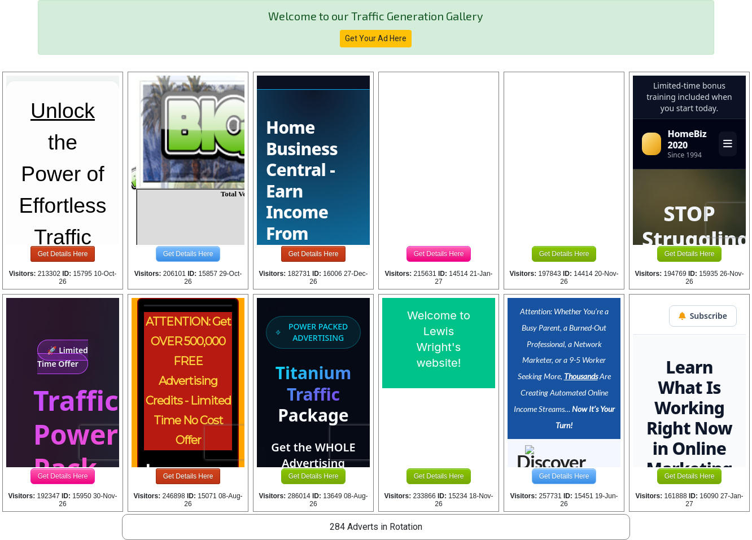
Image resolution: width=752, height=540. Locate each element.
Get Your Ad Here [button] (375, 38)
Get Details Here (63, 254)
